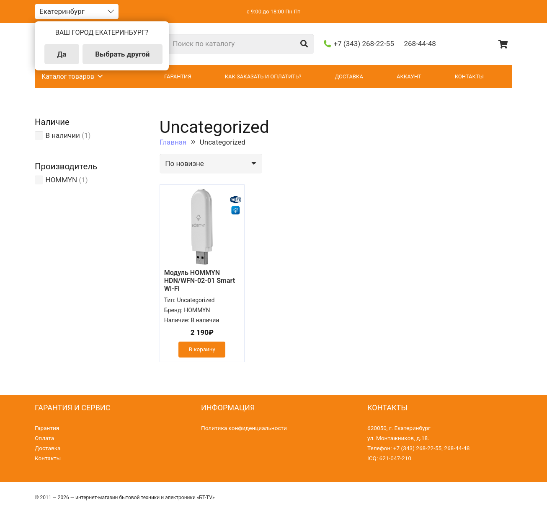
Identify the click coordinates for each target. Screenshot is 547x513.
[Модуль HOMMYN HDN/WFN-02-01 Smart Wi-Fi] (202, 227)
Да (61, 54)
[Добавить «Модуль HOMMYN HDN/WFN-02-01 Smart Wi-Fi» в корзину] (201, 350)
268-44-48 (457, 448)
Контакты (48, 458)
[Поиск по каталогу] (240, 44)
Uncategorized (195, 300)
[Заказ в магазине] (211, 164)
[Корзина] (503, 44)
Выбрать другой (122, 54)
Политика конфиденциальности (244, 428)
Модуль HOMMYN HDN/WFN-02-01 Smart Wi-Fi (199, 281)
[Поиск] (304, 44)
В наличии (63, 135)
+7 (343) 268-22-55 (417, 448)
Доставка (47, 448)
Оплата (44, 438)
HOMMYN (61, 180)
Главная (173, 142)
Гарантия (47, 428)
